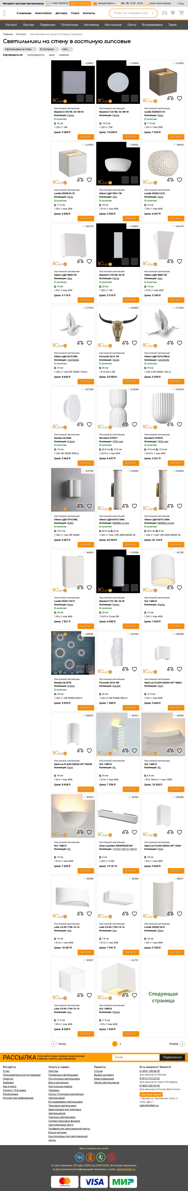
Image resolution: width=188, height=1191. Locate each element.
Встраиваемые (152, 25)
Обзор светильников (106, 1082)
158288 (178, 633)
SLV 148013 (60, 845)
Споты (131, 25)
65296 (133, 878)
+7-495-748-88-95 (59, 3)
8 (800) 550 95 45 (150, 1085)
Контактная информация (18, 1097)
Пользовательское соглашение (22, 1074)
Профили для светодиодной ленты (69, 1128)
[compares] (80, 98)
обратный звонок (80, 3)
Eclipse (71, 441)
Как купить (10, 1086)
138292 (88, 633)
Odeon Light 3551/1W (110, 193)
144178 (178, 226)
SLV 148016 (150, 601)
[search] (152, 13)
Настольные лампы (60, 1086)
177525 (88, 307)
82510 (88, 797)
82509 (179, 715)
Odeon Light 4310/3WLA (157, 356)
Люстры (28, 25)
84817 (179, 878)
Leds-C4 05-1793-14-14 (111, 927)
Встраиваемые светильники (65, 1101)
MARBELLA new (120, 523)
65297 (88, 960)
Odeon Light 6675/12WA (112, 519)
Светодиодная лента (60, 1124)
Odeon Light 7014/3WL (66, 519)
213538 (133, 389)
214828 (178, 470)
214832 (133, 470)
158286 (178, 797)
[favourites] (89, 98)
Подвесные (47, 25)
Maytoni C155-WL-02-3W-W (68, 111)
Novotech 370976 (153, 438)
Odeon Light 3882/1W (155, 275)
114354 (178, 63)
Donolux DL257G (62, 682)
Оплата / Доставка (14, 1090)
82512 (133, 715)
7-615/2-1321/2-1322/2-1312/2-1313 (131, 849)
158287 (88, 715)
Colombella (73, 360)
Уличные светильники (61, 1117)
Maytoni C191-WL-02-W (111, 601)
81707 (133, 960)
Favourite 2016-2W (109, 682)
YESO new (117, 441)
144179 (88, 226)
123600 (133, 63)
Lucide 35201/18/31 (64, 601)
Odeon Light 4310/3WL (66, 356)
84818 (179, 144)
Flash (160, 686)
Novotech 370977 (108, 438)
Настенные (91, 25)
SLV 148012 (150, 764)
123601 (88, 63)
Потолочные (69, 25)
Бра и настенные (58, 1082)
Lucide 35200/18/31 (154, 927)
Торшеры (53, 1090)
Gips (114, 196)
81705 (179, 552)
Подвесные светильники (63, 1074)
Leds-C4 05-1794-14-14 (66, 1008)
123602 (133, 226)
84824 (88, 552)
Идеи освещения (104, 1078)
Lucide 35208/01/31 (64, 193)
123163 (133, 633)
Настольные (113, 25)
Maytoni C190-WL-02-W (111, 275)
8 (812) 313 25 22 (150, 1078)
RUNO (70, 523)
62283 (133, 797)
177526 (178, 307)
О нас (6, 1071)
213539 (178, 389)
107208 (88, 389)
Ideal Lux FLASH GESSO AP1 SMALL (163, 682)
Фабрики (8, 1082)
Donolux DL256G (62, 438)
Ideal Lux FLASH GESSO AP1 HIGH (162, 845)
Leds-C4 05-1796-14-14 (66, 927)
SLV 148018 (105, 1008)
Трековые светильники (62, 1105)
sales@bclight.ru (106, 3)
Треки (172, 25)
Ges (69, 930)
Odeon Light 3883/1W (65, 275)
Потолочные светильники (64, 1078)
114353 (88, 144)
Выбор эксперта (104, 1074)
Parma (70, 115)
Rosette (116, 686)
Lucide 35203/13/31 (154, 193)
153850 (133, 307)
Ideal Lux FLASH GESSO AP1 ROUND (73, 764)
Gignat (115, 360)
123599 (133, 552)
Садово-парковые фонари (64, 1121)
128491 (133, 144)
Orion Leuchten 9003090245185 (115, 845)
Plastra (161, 604)
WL (114, 767)
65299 (88, 878)
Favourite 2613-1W (109, 356)
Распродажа (10, 1094)
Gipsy (160, 115)
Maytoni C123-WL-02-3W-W (114, 111)
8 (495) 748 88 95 (150, 1071)
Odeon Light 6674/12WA (157, 519)
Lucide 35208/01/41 (154, 111)
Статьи (98, 1071)
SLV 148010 (105, 764)
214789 (88, 470)
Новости (8, 1078)
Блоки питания (57, 1132)
